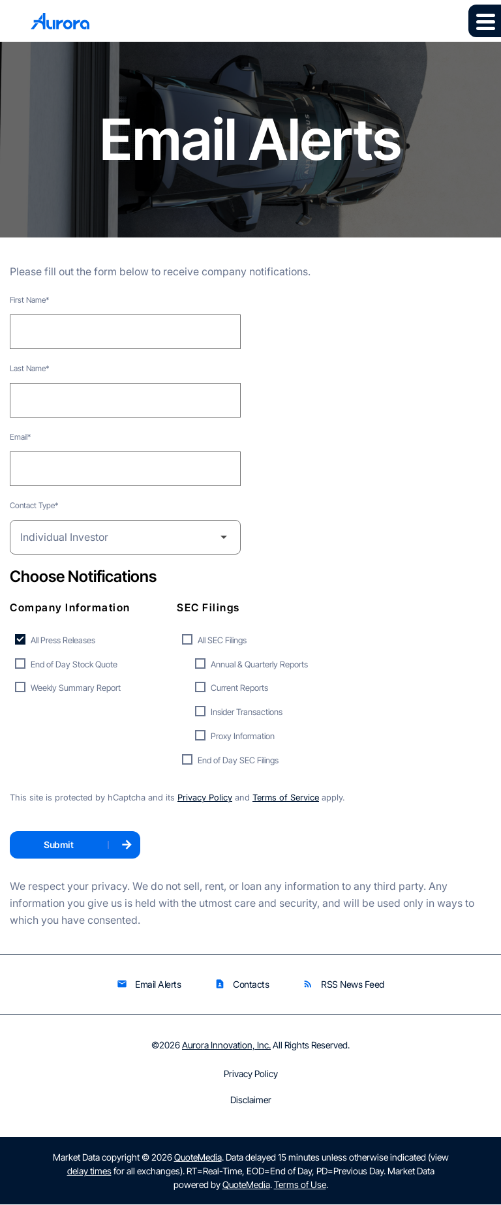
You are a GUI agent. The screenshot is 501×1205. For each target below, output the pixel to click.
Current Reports (239, 688)
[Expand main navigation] (484, 21)
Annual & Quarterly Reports (259, 664)
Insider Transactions (246, 712)
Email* (20, 437)
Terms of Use (300, 1185)
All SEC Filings (222, 640)
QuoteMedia (198, 1157)
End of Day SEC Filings (238, 760)
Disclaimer (250, 1100)
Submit (58, 845)
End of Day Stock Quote (74, 664)
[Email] (125, 468)
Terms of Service (285, 798)
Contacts (242, 984)
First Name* (29, 300)
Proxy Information (243, 736)
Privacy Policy (204, 798)
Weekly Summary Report (76, 688)
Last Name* (29, 368)
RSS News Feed (343, 984)
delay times (89, 1171)
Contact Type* (34, 505)
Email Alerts (149, 984)
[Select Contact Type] (125, 537)
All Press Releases (63, 640)
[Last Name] (125, 400)
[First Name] (125, 331)
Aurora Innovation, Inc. (226, 1045)
